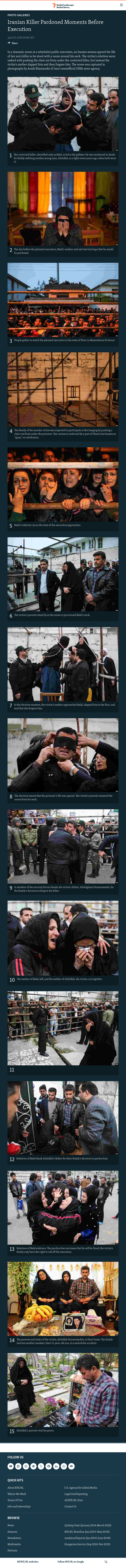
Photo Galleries (19, 15)
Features (12, 1532)
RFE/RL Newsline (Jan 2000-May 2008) (87, 1532)
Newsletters (14, 1538)
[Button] (13, 44)
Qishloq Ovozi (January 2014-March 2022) (87, 1525)
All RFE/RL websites (28, 1562)
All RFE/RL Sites (73, 1500)
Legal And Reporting (76, 1494)
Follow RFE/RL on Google (71, 1562)
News (11, 1525)
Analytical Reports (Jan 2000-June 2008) (87, 1538)
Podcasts (12, 1550)
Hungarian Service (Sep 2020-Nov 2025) (87, 1544)
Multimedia (14, 1544)
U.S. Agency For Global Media (80, 1488)
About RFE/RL (16, 1488)
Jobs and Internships (19, 1506)
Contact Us (70, 1506)
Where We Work (17, 1494)
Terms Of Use (15, 1500)
